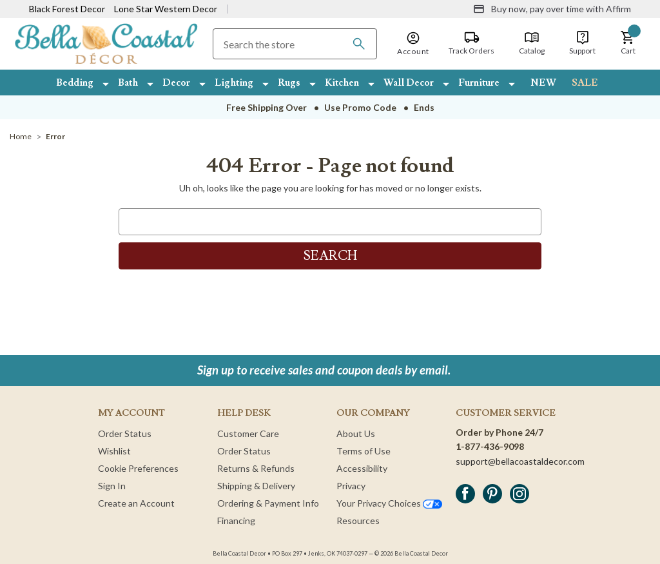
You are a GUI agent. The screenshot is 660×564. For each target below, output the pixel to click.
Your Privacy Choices (389, 503)
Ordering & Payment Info (268, 503)
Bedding (74, 83)
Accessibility (361, 468)
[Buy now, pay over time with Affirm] (552, 9)
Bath (128, 83)
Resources (358, 520)
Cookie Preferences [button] (138, 468)
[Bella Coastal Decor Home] (106, 42)
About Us (355, 433)
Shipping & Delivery (256, 485)
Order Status (124, 433)
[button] (628, 43)
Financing (236, 520)
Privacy (350, 485)
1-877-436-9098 (490, 446)
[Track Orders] (471, 43)
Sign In (112, 485)
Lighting (234, 83)
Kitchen (342, 83)
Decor (176, 83)
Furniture (479, 83)
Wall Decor (408, 83)
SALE (585, 83)
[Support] (582, 43)
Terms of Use (363, 450)
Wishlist (114, 450)
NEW (543, 83)
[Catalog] (532, 43)
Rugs (289, 83)
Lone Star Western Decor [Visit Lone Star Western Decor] (165, 8)
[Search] (359, 44)
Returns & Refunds (256, 468)
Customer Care (248, 433)
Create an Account (136, 503)
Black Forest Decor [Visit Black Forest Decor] (67, 8)
